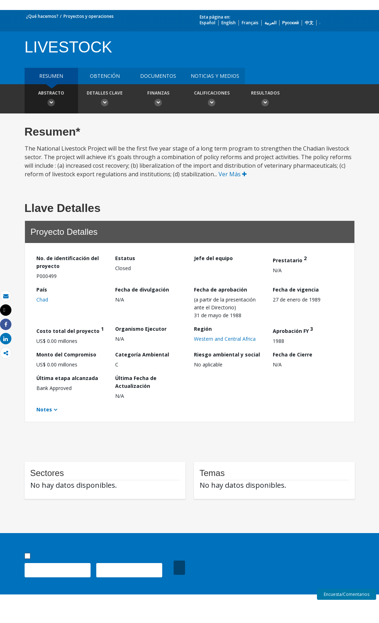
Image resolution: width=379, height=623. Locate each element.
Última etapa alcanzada (67, 378)
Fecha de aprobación (220, 289)
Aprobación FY (293, 329)
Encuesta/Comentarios (346, 594)
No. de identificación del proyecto (67, 262)
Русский (290, 23)
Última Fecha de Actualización (136, 382)
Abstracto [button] (51, 99)
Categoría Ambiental (142, 354)
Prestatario (290, 259)
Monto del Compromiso (66, 354)
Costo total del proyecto (70, 329)
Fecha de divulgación (142, 289)
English (228, 23)
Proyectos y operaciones (88, 16)
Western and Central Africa (225, 338)
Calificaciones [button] (212, 99)
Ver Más (233, 174)
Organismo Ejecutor (141, 328)
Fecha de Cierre (292, 354)
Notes (44, 409)
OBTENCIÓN (105, 75)
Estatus (125, 258)
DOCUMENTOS (158, 75)
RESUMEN (51, 75)
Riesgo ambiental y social (227, 354)
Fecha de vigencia (296, 289)
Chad (42, 299)
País (41, 289)
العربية (270, 23)
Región (203, 328)
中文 (309, 23)
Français (250, 23)
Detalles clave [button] (105, 99)
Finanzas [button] (158, 99)
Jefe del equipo (213, 258)
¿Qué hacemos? (42, 16)
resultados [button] (265, 99)
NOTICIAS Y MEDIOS (215, 75)
